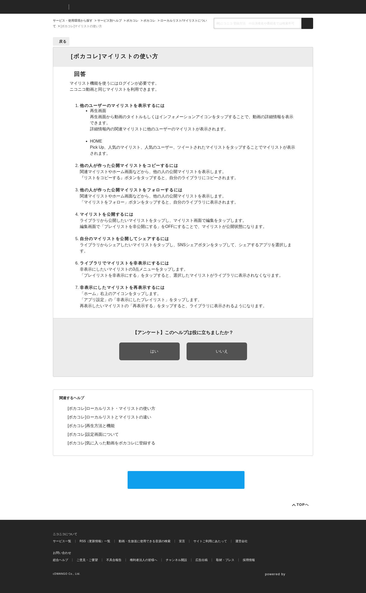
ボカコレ (132, 20)
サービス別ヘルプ (109, 20)
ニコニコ (59, 7)
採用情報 (249, 560)
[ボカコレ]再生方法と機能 (91, 426)
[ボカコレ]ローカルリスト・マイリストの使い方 (111, 408)
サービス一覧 (62, 541)
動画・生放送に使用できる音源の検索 (145, 541)
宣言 (182, 541)
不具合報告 (113, 560)
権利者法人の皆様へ (143, 560)
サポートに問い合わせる (186, 480)
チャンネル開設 (176, 560)
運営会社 (241, 541)
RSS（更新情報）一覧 (95, 541)
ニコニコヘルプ (100, 7)
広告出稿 (201, 560)
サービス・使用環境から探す (73, 20)
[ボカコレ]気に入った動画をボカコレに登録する (111, 443)
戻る (63, 41)
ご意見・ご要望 (87, 560)
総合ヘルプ (60, 560)
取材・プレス (225, 560)
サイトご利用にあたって (210, 541)
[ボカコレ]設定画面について (93, 434)
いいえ (222, 351)
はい (154, 351)
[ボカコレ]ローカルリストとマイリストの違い (109, 417)
